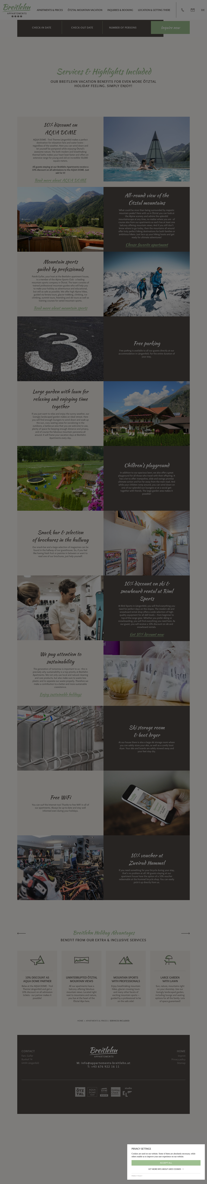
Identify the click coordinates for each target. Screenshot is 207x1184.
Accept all (166, 1163)
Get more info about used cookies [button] (166, 1169)
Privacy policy (137, 1176)
